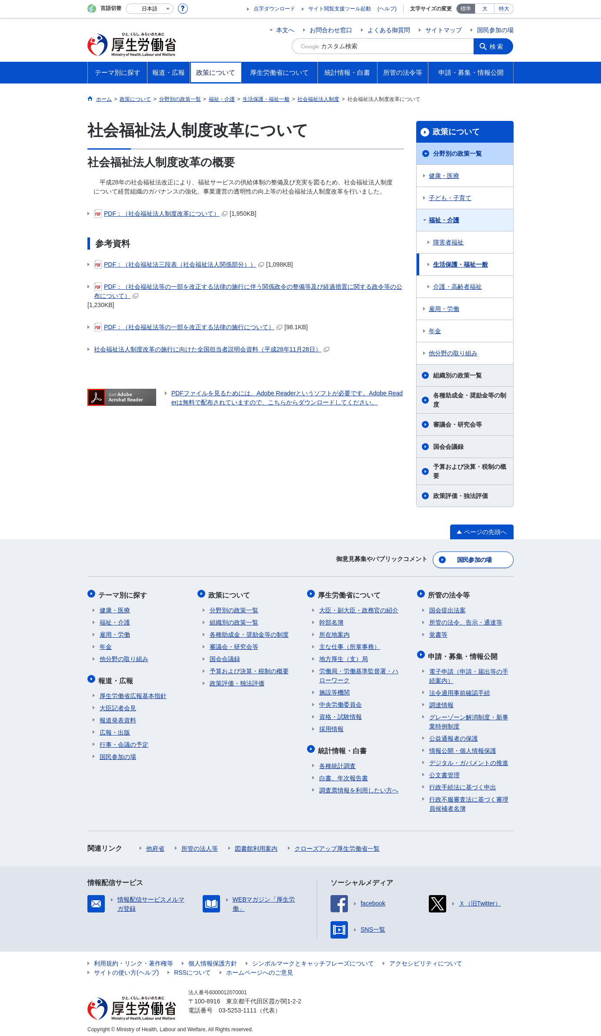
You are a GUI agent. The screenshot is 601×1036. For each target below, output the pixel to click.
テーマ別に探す (124, 593)
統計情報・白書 (343, 746)
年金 (435, 331)
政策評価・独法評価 (460, 495)
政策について (456, 131)
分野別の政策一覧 (457, 153)
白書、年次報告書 (343, 773)
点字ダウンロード (274, 9)
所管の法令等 (450, 593)
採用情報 (331, 726)
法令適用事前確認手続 (459, 688)
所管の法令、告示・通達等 (465, 619)
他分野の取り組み (453, 353)
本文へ (285, 30)
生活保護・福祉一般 (460, 264)
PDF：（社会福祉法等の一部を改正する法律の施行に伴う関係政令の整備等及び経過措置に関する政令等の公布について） (248, 290)
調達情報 (441, 700)
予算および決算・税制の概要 (469, 471)
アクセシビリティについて (425, 958)
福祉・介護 (444, 220)
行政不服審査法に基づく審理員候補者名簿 (468, 799)
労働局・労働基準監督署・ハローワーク (358, 673)
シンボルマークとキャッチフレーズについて (313, 958)
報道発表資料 (118, 715)
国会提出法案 (447, 607)
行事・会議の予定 (124, 739)
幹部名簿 (331, 619)
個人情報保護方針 (212, 958)
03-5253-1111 (238, 1005)
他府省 (155, 843)
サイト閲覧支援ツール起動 (339, 9)
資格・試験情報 (340, 714)
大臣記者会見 (118, 703)
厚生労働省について (350, 593)
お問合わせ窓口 (331, 30)
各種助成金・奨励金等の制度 (469, 400)
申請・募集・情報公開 (464, 652)
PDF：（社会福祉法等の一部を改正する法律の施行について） (188, 327)
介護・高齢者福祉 (457, 286)
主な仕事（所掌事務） (349, 644)
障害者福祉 (448, 242)
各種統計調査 (337, 761)
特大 (504, 9)
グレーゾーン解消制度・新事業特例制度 (468, 717)
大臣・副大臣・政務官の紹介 (358, 607)
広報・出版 (115, 727)
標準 (466, 9)
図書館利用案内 (256, 843)
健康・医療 (444, 175)
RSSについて (192, 967)
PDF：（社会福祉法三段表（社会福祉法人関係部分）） (179, 264)
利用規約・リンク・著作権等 (133, 958)
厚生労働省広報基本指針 (133, 691)
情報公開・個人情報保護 (462, 745)
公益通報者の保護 (453, 733)
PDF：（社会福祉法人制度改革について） (160, 213)
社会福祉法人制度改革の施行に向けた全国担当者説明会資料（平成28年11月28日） (211, 349)
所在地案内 (334, 631)
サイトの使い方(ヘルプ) (126, 967)
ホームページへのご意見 (259, 967)
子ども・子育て (450, 197)
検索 (498, 46)
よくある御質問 (388, 30)
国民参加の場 (495, 30)
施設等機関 (334, 689)
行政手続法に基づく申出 (462, 782)
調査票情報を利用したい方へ (358, 785)
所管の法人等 (199, 843)
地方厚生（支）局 (343, 656)
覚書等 (438, 631)
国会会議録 (448, 446)
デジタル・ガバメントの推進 (468, 758)
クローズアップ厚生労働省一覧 (337, 843)
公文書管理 (444, 770)
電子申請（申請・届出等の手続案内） (468, 671)
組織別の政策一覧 (457, 375)
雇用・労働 (444, 308)
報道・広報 (117, 676)
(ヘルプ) (387, 9)
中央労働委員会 (340, 701)
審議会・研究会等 (457, 424)
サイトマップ (443, 30)
